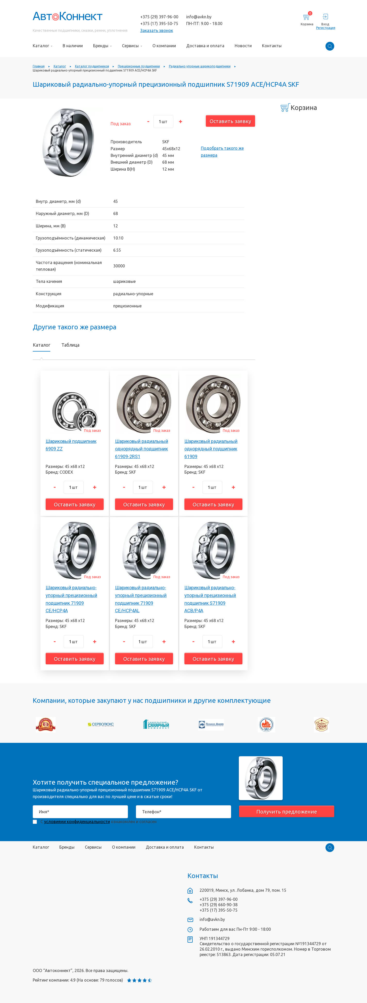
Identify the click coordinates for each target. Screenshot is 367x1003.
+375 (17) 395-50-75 (159, 23)
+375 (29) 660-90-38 (219, 904)
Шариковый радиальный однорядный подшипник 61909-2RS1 (141, 449)
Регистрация (325, 27)
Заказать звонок (156, 30)
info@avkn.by (198, 16)
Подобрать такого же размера (222, 151)
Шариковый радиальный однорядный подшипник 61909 (211, 449)
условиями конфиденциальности (77, 821)
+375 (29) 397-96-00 (159, 16)
